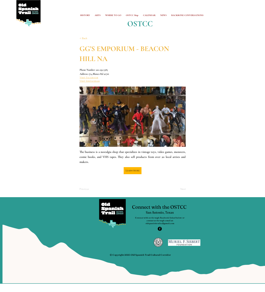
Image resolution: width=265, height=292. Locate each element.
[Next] (178, 189)
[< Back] (90, 38)
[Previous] (89, 189)
